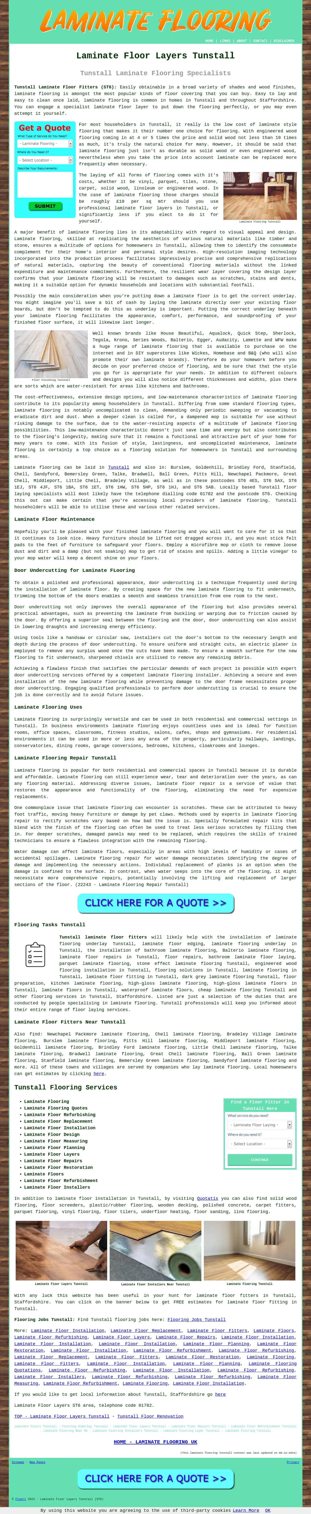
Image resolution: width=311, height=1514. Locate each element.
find (34, 1034)
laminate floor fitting (115, 976)
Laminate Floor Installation (67, 1330)
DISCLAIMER (284, 41)
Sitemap (18, 1462)
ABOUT (242, 41)
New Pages (38, 1462)
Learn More (246, 1510)
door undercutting (171, 582)
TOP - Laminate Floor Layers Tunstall (62, 1416)
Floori (20, 1499)
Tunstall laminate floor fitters (103, 937)
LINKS (225, 41)
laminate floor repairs (90, 957)
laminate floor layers (144, 208)
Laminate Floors (273, 1330)
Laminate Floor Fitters (217, 1330)
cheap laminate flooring (229, 990)
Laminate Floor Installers (49, 1377)
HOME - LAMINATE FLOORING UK (155, 1442)
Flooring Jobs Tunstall (197, 1319)
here (99, 1073)
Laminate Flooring (270, 1357)
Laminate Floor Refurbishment (172, 1350)
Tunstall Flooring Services (65, 1087)
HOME (209, 41)
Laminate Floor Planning (216, 1344)
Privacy (293, 1462)
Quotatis (207, 1198)
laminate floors (62, 990)
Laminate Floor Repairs (185, 1337)
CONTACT (260, 41)
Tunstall (118, 467)
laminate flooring (37, 93)
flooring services (54, 996)
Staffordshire (133, 996)
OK (268, 1510)
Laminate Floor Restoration (202, 1357)
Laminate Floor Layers (121, 1337)
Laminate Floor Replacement (146, 1330)
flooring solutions (179, 970)
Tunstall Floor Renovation (150, 1416)
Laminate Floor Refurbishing (50, 1337)
